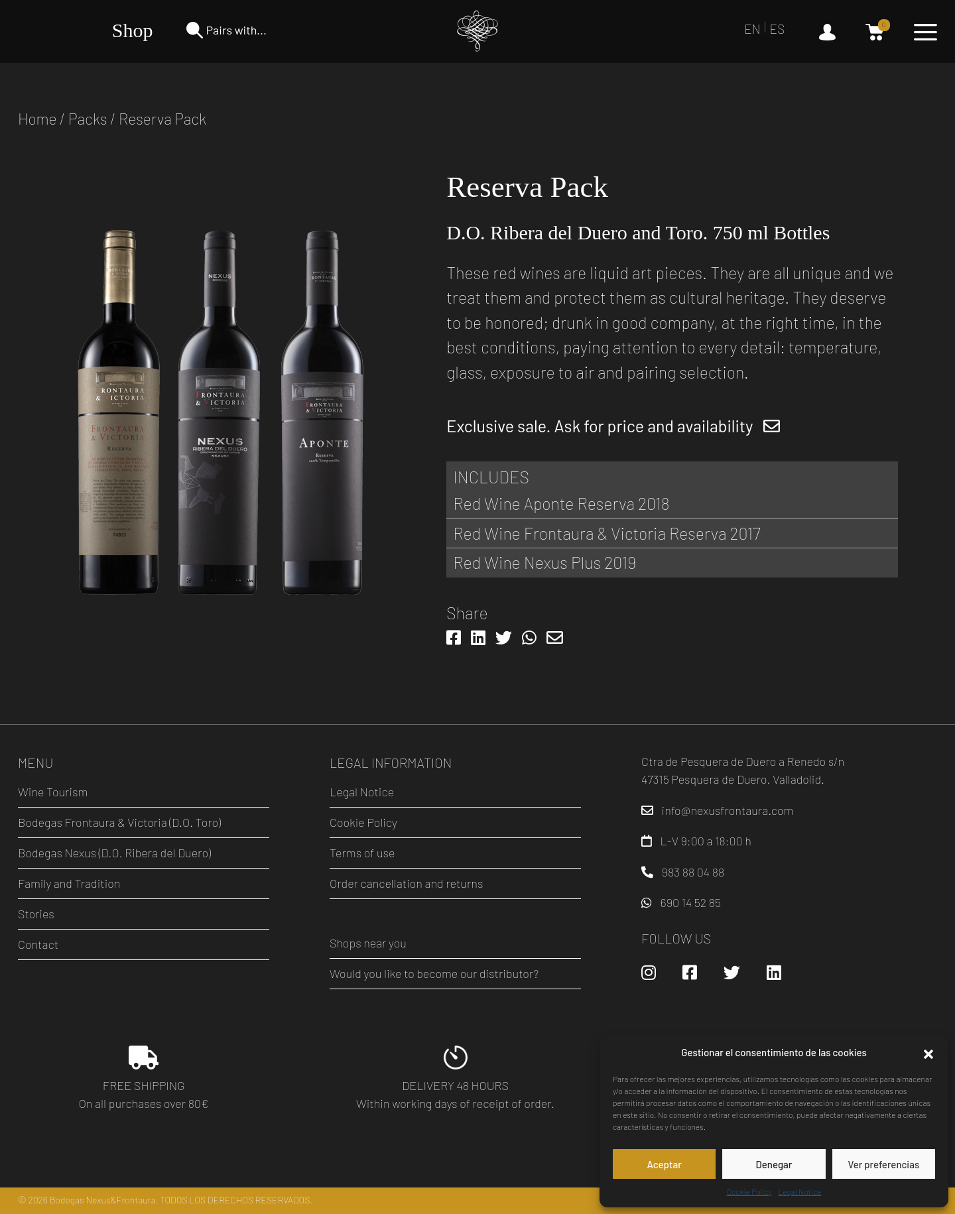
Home (37, 118)
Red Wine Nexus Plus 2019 (544, 562)
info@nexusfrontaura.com (728, 810)
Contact (38, 944)
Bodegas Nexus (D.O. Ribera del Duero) (114, 852)
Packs (87, 118)
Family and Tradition (69, 883)
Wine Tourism (53, 791)
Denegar (774, 1164)
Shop (132, 30)
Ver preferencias (883, 1164)
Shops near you (368, 943)
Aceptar (664, 1164)
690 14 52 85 (691, 902)
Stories (36, 913)
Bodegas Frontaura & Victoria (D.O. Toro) (119, 822)
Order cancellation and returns (406, 883)
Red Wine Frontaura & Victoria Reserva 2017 (607, 533)
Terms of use (362, 852)
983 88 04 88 (693, 872)
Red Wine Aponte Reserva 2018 (561, 503)
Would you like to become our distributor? (434, 973)
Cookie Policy (749, 1191)
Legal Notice (800, 1191)
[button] (928, 1052)
